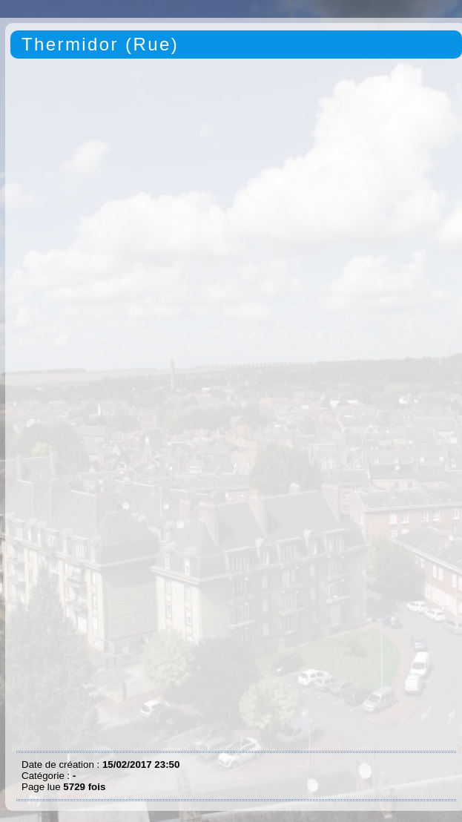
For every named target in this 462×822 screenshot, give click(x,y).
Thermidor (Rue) (100, 44)
